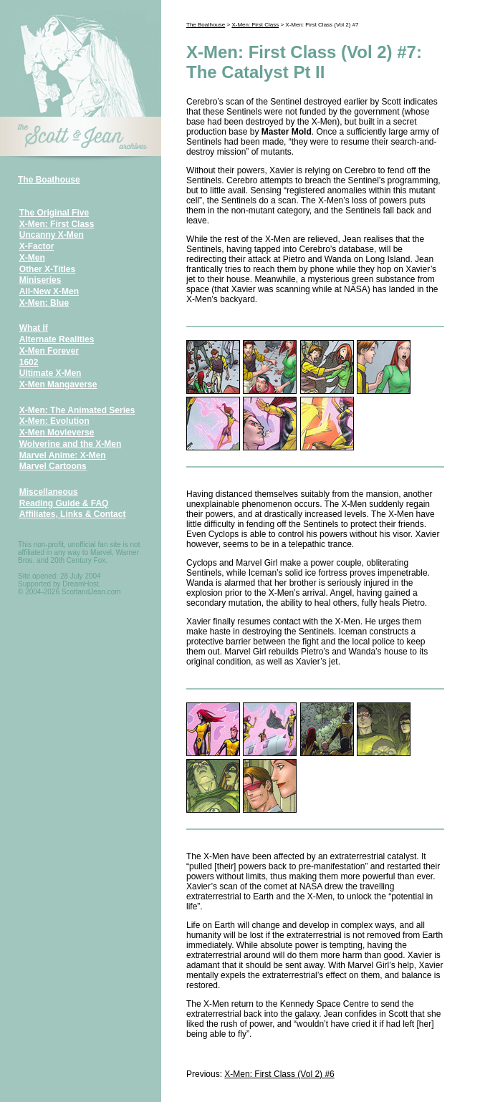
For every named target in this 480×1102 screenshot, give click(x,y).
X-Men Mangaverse (58, 385)
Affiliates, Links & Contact (72, 514)
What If (33, 328)
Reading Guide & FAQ (64, 503)
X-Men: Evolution (54, 421)
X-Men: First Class (57, 224)
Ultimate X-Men (50, 373)
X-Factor (36, 246)
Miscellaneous (48, 492)
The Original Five (54, 213)
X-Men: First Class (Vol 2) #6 (279, 1074)
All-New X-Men (49, 291)
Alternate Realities (57, 339)
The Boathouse (49, 180)
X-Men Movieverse (57, 432)
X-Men (32, 258)
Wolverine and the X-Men (70, 444)
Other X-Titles (47, 269)
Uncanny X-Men (51, 235)
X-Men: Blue (44, 303)
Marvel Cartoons (53, 466)
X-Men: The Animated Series (77, 410)
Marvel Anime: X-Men (62, 455)
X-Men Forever (49, 351)
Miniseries (40, 280)
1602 (29, 362)
